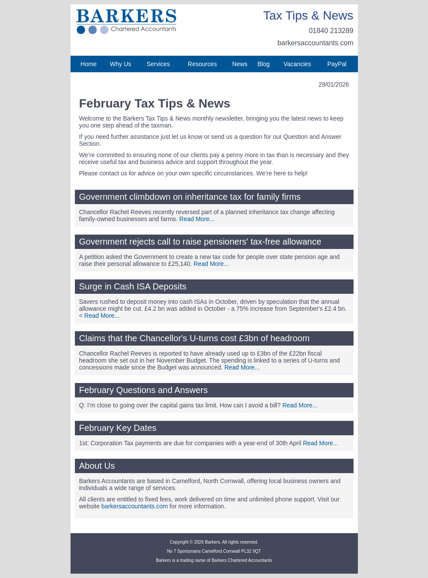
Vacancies (297, 63)
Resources (202, 63)
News (239, 63)
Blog (263, 63)
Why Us (120, 63)
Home (89, 63)
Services (158, 63)
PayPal (337, 63)
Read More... (197, 218)
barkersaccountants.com (315, 43)
